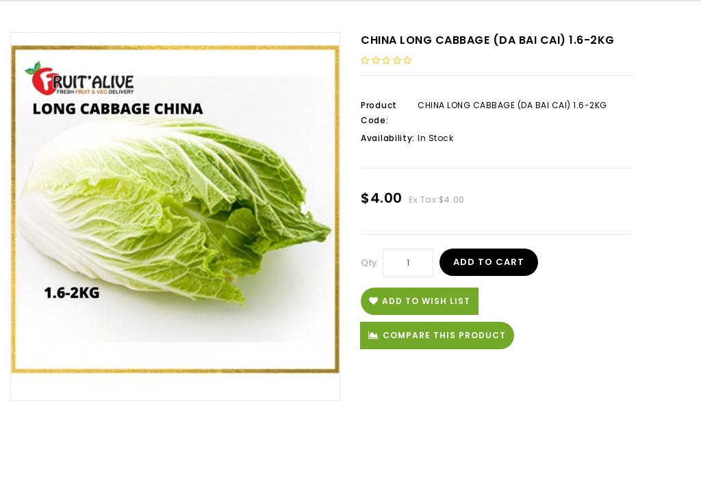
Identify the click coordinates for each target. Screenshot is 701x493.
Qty (369, 262)
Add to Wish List (419, 301)
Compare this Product (437, 335)
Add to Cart (488, 261)
